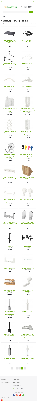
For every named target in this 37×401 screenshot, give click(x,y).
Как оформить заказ (17, 385)
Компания (3, 377)
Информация (16, 377)
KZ (33, 1)
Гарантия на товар (16, 382)
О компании (3, 379)
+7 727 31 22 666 (5, 1)
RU (34, 1)
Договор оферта (16, 379)
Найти (31, 12)
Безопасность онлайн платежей (5, 383)
